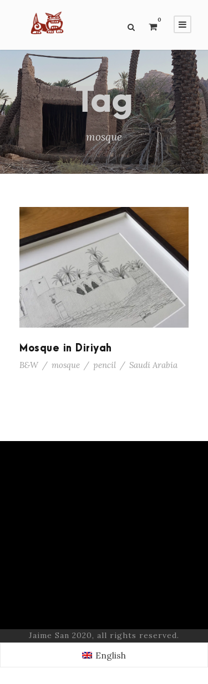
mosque (66, 365)
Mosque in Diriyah (65, 348)
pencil (104, 365)
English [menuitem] (110, 655)
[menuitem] (104, 655)
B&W (28, 365)
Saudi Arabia (153, 365)
